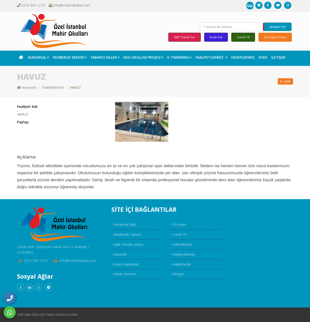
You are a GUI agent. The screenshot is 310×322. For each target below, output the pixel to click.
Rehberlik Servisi (70, 57)
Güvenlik (119, 254)
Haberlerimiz (181, 244)
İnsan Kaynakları (125, 264)
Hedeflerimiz (243, 57)
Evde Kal (216, 37)
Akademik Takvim (126, 234)
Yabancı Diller (105, 57)
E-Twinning (179, 57)
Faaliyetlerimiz (211, 57)
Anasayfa (26, 87)
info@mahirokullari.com (71, 5)
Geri (285, 81)
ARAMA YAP (277, 27)
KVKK (263, 57)
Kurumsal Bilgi (123, 224)
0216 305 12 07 (33, 5)
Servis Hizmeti (123, 274)
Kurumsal (38, 57)
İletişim (278, 57)
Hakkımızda (180, 264)
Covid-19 (243, 37)
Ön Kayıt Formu (275, 37)
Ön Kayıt (178, 224)
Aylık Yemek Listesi (127, 244)
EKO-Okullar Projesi (143, 57)
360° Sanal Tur (184, 37)
